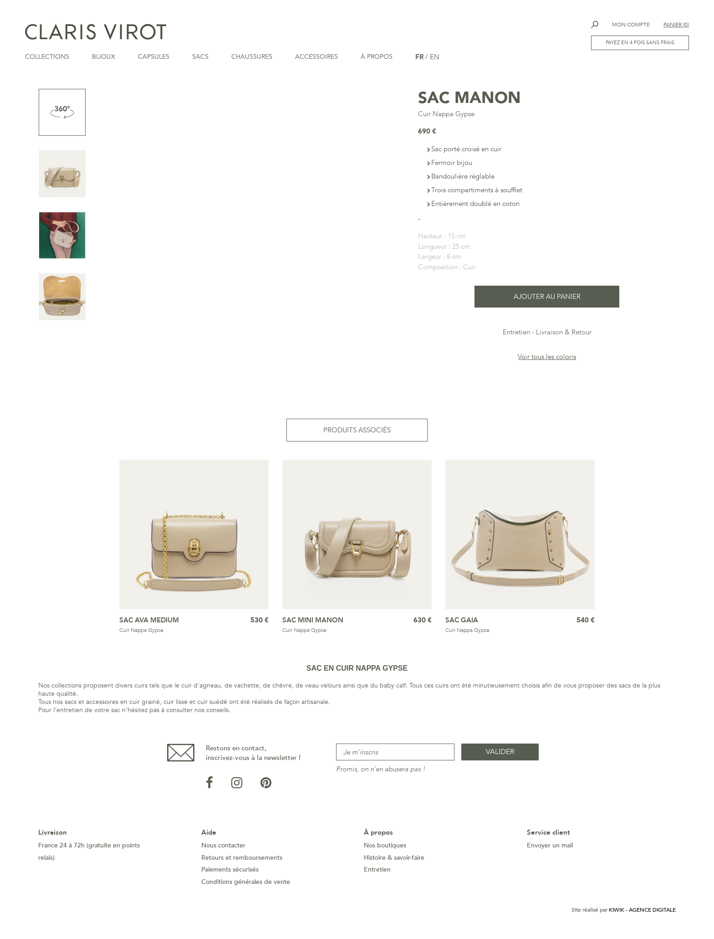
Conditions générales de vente (245, 884)
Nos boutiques (385, 848)
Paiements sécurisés (230, 872)
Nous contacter (223, 848)
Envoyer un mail (550, 848)
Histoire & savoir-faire (394, 860)
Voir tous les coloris (547, 359)
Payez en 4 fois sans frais (640, 42)
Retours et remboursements (241, 860)
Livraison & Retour (564, 334)
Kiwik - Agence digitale (642, 912)
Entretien (516, 334)
